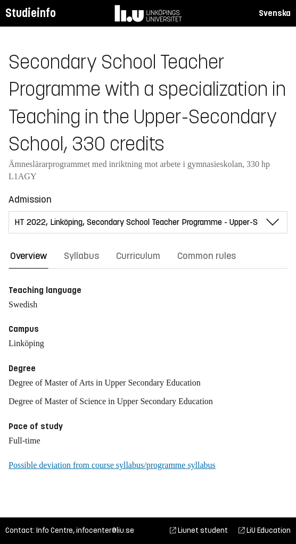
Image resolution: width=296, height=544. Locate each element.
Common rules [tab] (206, 256)
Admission (30, 199)
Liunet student (199, 530)
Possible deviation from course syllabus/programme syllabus (112, 465)
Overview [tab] (28, 256)
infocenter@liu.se (105, 530)
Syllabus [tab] (81, 256)
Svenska (275, 13)
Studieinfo (30, 13)
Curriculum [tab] (138, 256)
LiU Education (265, 530)
